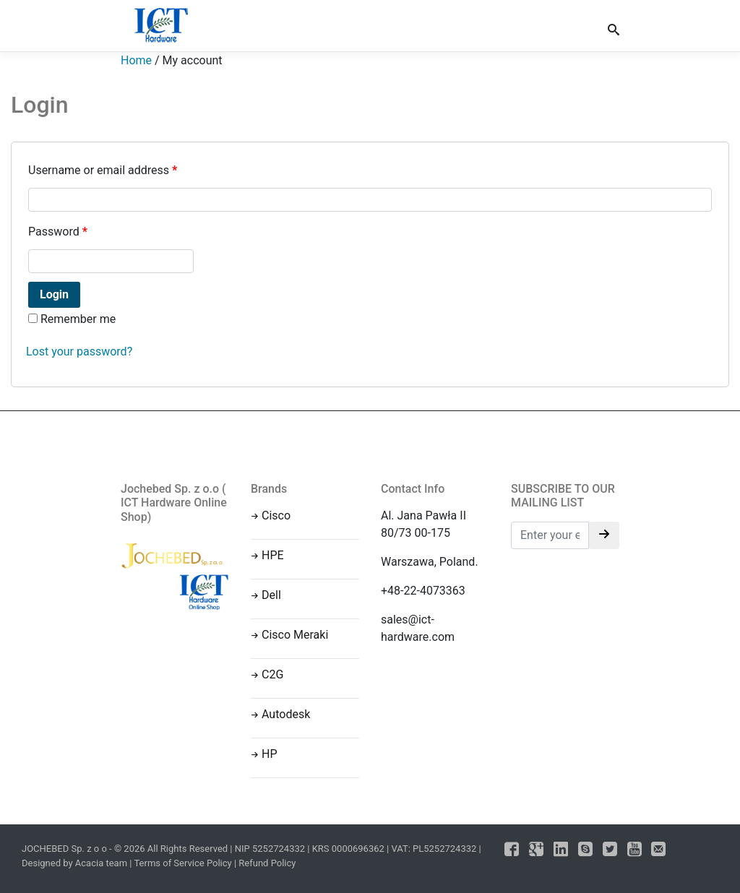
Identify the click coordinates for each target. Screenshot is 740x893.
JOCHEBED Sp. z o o (65, 848)
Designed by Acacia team (74, 863)
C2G (272, 674)
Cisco (276, 515)
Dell (271, 595)
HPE (273, 555)
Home (136, 60)
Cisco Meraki (295, 635)
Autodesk (286, 714)
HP (270, 754)
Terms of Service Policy (182, 863)
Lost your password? (79, 351)
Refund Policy (267, 863)
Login (54, 294)
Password (57, 231)
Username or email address (102, 170)
